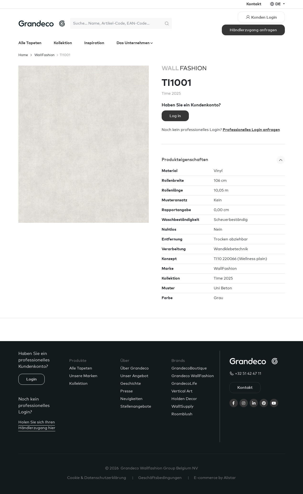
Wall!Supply (182, 406)
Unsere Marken (83, 376)
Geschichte (130, 383)
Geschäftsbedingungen (160, 478)
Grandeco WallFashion (192, 376)
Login (31, 379)
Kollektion (63, 43)
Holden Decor (184, 399)
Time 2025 (171, 93)
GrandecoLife (184, 383)
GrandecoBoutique (189, 368)
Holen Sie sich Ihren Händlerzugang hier (36, 425)
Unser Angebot (134, 376)
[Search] (116, 23)
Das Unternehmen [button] (133, 43)
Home (23, 55)
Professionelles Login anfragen (251, 130)
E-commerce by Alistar (215, 478)
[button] (223, 160)
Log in (175, 116)
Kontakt (253, 4)
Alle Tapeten (29, 43)
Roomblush (181, 414)
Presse (126, 391)
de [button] (278, 4)
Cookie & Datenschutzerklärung (96, 478)
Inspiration (94, 43)
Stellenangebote (135, 406)
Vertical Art (181, 391)
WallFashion (44, 55)
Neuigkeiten (131, 399)
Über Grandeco (134, 368)
